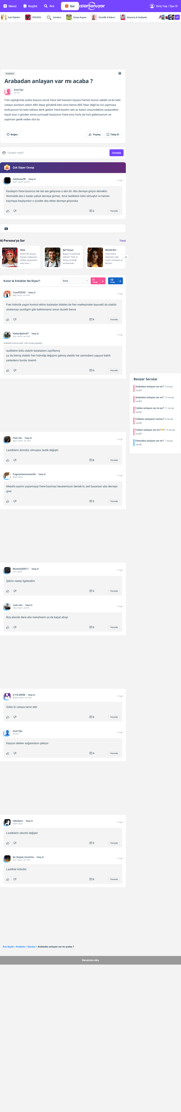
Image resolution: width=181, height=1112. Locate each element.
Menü (10, 6)
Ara (49, 6)
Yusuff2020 (19, 292)
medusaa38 (19, 179)
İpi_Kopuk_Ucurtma (23, 857)
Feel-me (17, 438)
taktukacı (18, 820)
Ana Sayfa (8, 946)
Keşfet (30, 6)
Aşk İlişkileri (10, 17)
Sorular (32, 946)
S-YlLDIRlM (19, 694)
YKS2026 (33, 17)
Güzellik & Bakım (103, 17)
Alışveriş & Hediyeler (133, 17)
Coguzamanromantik (24, 474)
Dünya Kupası (76, 17)
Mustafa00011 (21, 568)
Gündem (53, 17)
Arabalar (10, 73)
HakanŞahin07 (21, 333)
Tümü (122, 240)
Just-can (17, 605)
